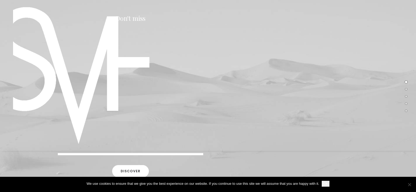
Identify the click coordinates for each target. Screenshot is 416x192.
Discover (131, 171)
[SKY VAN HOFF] (76, 75)
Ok (325, 184)
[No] (409, 184)
